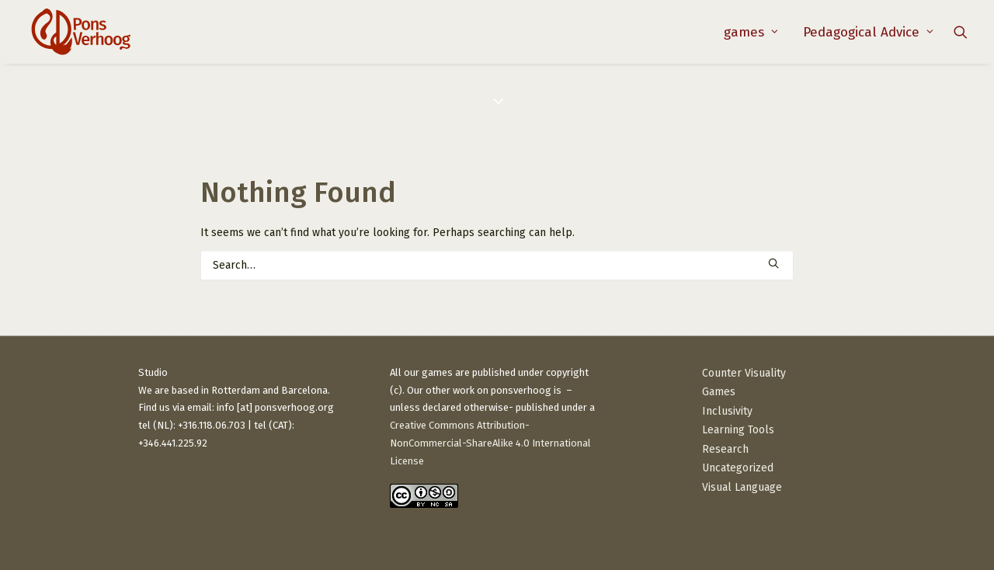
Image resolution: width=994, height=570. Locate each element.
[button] (961, 32)
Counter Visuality (744, 373)
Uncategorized (737, 467)
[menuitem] (751, 32)
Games (718, 391)
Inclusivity (727, 411)
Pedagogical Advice (868, 32)
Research (725, 449)
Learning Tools (738, 429)
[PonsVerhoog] (80, 32)
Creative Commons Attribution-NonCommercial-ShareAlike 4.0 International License (490, 443)
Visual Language (742, 487)
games (751, 32)
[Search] (497, 265)
